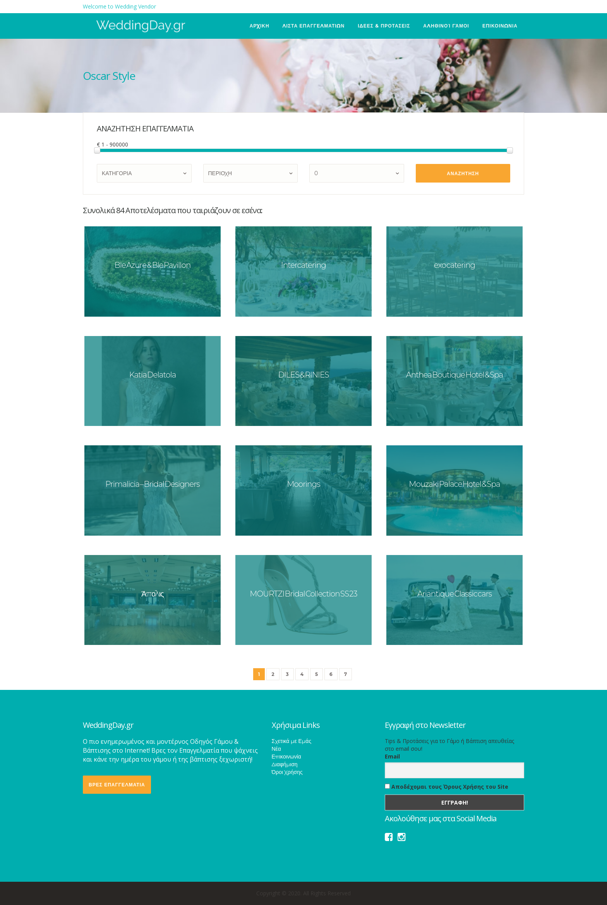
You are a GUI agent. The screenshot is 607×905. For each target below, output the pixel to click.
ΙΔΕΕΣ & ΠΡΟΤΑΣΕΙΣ (384, 26)
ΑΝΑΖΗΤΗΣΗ (463, 173)
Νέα (276, 748)
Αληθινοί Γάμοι (446, 26)
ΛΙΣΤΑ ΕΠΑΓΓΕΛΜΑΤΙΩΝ (314, 26)
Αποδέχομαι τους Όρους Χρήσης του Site (446, 786)
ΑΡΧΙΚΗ (259, 26)
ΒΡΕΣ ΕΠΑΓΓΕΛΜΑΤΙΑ (117, 785)
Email (392, 756)
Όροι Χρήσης (287, 772)
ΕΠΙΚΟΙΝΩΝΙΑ (500, 26)
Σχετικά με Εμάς (292, 741)
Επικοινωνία (286, 756)
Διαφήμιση (285, 764)
